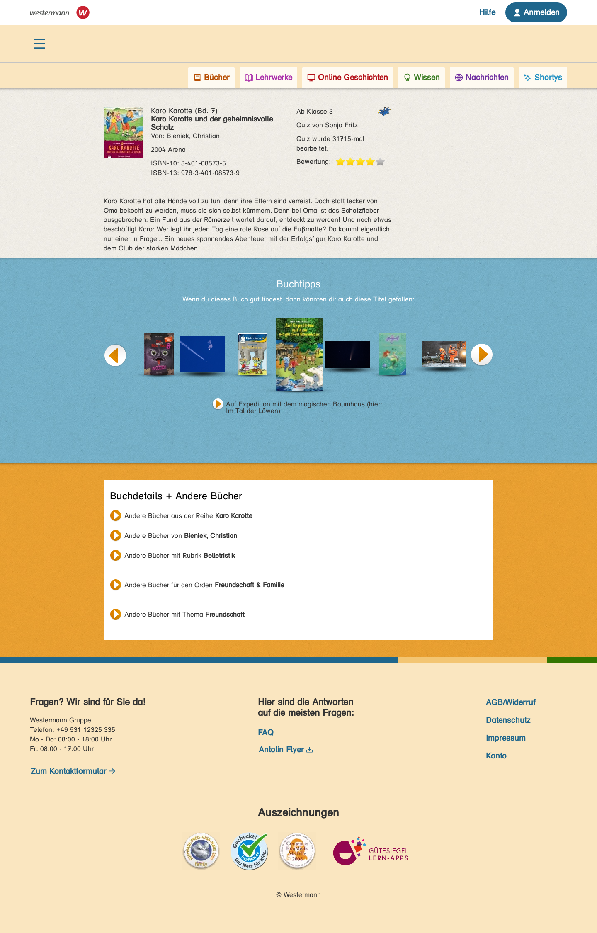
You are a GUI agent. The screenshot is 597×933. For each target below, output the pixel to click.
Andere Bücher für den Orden (204, 585)
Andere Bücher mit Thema (184, 614)
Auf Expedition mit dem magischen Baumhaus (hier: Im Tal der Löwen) (304, 405)
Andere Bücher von (180, 535)
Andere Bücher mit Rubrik (179, 555)
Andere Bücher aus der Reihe (188, 516)
